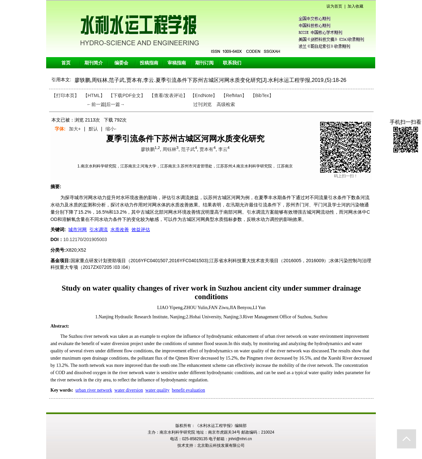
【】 (168, 95)
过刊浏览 (202, 104)
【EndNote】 (203, 95)
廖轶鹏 (148, 149)
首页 (66, 62)
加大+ (75, 128)
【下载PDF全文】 (126, 95)
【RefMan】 (234, 95)
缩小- (111, 128)
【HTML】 (94, 95)
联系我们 (232, 62)
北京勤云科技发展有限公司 (221, 445)
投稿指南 (149, 62)
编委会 (121, 62)
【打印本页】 (65, 95)
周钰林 (169, 149)
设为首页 (334, 6)
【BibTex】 (262, 95)
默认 (93, 128)
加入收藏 (355, 6)
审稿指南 (176, 62)
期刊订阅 (204, 62)
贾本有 (206, 149)
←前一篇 (96, 104)
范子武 (188, 149)
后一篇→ (115, 104)
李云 (222, 149)
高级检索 (226, 104)
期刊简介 (93, 62)
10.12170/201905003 (85, 239)
